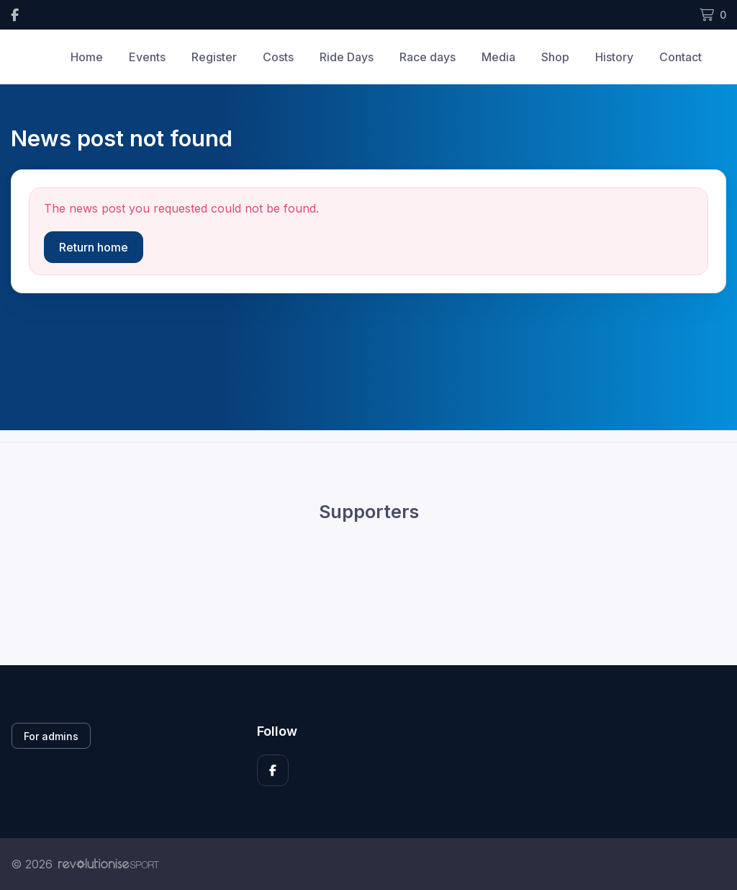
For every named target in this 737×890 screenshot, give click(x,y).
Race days (427, 57)
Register (214, 57)
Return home (93, 247)
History (614, 57)
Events (147, 57)
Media (498, 57)
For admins (51, 736)
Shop (555, 57)
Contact (680, 57)
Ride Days (347, 57)
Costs (278, 57)
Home (87, 57)
